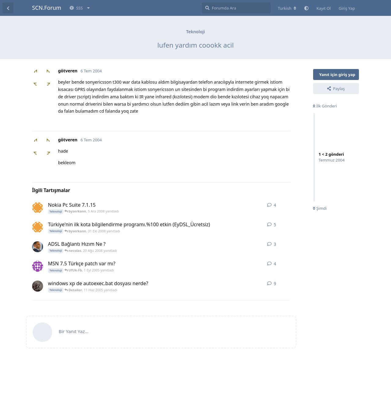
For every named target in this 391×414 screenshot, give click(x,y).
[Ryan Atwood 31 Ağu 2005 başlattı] (37, 266)
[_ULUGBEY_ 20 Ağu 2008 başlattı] (37, 246)
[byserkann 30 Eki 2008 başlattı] (37, 227)
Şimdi (320, 208)
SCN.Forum (46, 7)
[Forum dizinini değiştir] (287, 8)
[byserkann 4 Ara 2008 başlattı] (37, 207)
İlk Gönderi (325, 106)
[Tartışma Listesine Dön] (7, 7)
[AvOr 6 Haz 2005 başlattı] (37, 286)
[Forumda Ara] (236, 7)
